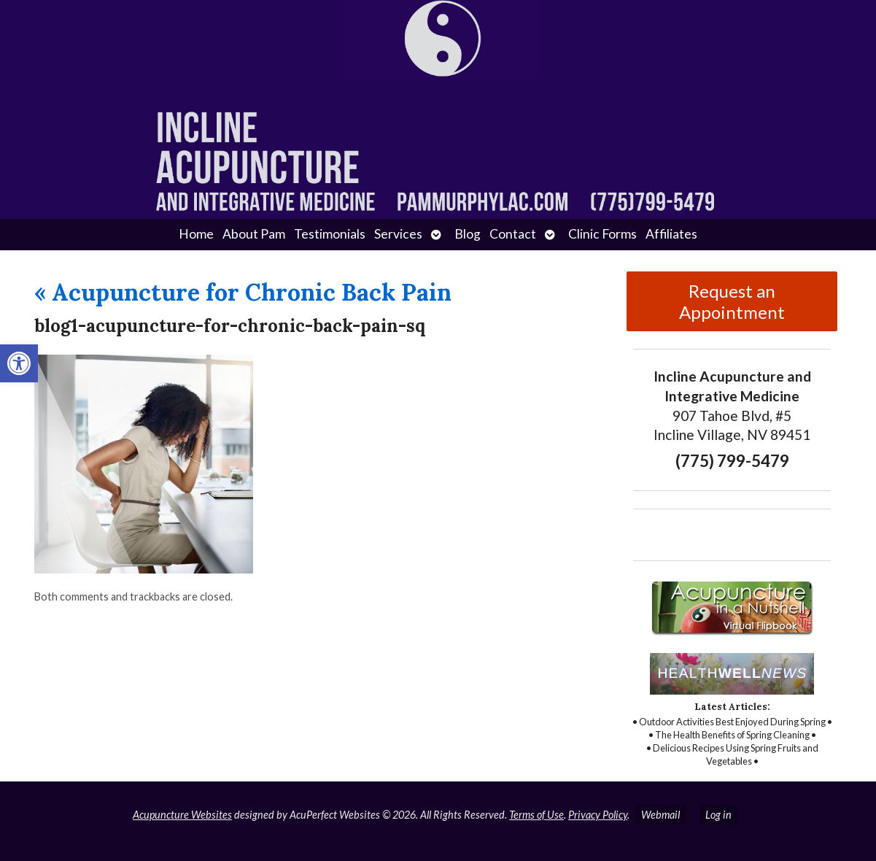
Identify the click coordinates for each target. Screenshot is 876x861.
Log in (718, 814)
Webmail (660, 814)
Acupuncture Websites (182, 814)
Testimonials (329, 234)
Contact (512, 234)
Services (398, 234)
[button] (19, 363)
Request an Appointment (732, 301)
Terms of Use (536, 814)
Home (196, 234)
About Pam (253, 234)
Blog (467, 234)
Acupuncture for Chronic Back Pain (242, 292)
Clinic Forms (602, 234)
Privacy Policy (597, 814)
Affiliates (671, 234)
